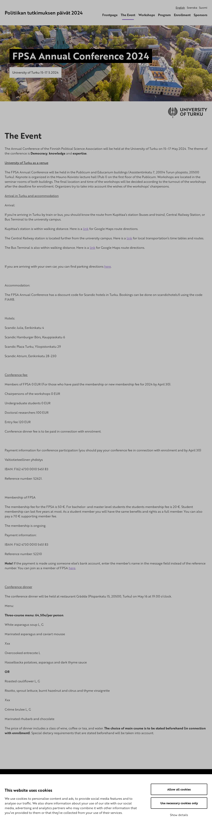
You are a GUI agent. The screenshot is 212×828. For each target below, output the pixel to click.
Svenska (192, 7)
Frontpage (110, 15)
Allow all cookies (179, 789)
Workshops (146, 15)
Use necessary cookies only (179, 803)
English (180, 7)
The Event (128, 15)
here (107, 266)
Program (164, 15)
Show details (179, 815)
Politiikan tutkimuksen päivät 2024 (44, 12)
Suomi (203, 7)
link (86, 228)
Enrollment (182, 15)
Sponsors (200, 15)
